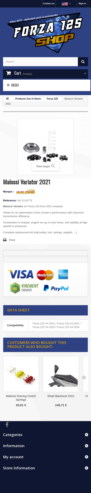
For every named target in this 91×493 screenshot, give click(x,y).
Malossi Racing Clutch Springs (21, 397)
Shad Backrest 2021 (60, 396)
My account (13, 456)
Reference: (10, 200)
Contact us (48, 3)
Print (12, 240)
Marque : (9, 191)
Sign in (82, 3)
